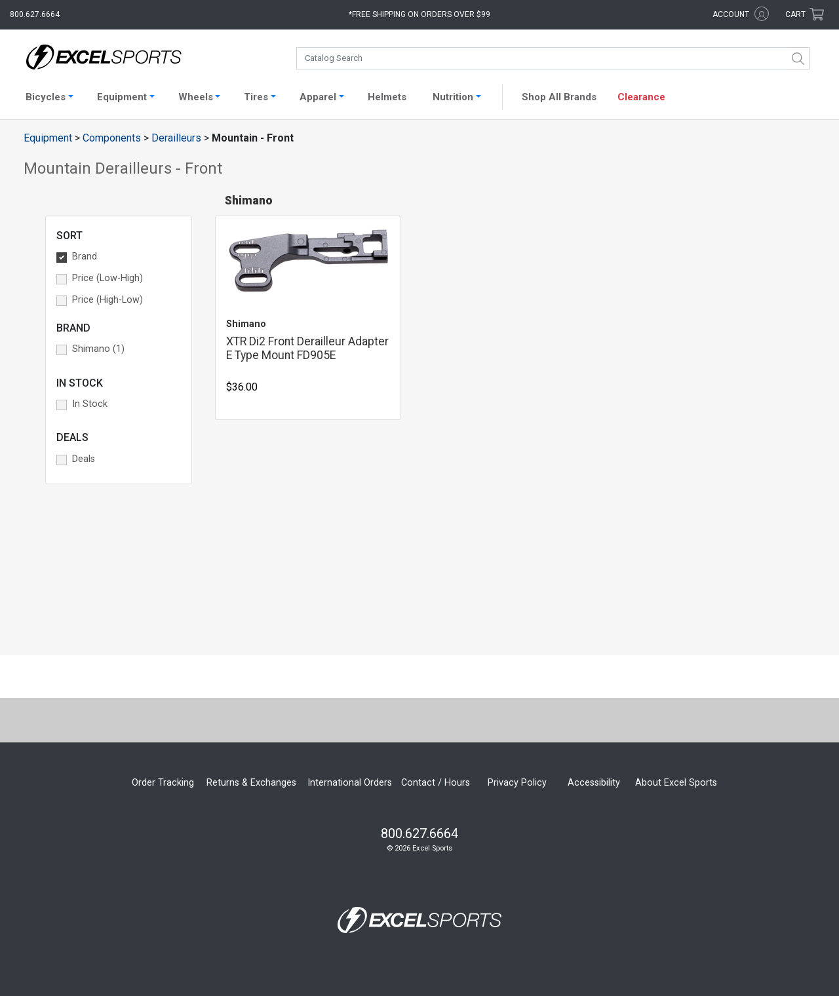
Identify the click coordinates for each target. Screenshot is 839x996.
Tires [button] (256, 97)
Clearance (641, 97)
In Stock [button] (89, 404)
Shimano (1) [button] (98, 348)
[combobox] (553, 58)
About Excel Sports (676, 782)
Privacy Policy (517, 782)
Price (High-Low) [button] (107, 299)
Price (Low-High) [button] (107, 278)
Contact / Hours (435, 782)
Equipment (48, 138)
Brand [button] (84, 256)
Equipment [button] (122, 97)
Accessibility (594, 782)
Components (112, 138)
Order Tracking (163, 782)
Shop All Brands (559, 97)
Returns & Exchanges (251, 782)
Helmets (387, 97)
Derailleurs (176, 138)
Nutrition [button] (453, 97)
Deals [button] (83, 459)
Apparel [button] (318, 97)
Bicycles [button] (46, 97)
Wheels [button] (195, 97)
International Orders (349, 782)
